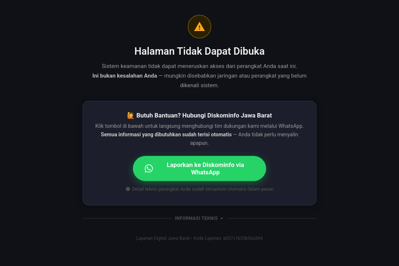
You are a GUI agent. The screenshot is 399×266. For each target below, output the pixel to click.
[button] (199, 218)
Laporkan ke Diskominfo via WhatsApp (194, 168)
